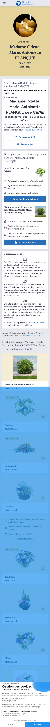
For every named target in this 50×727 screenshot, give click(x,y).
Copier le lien (25, 144)
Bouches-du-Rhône (33, 90)
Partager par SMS (25, 137)
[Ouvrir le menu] (4, 3)
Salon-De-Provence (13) (30, 336)
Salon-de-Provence (13, 90)
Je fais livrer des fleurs (25, 199)
